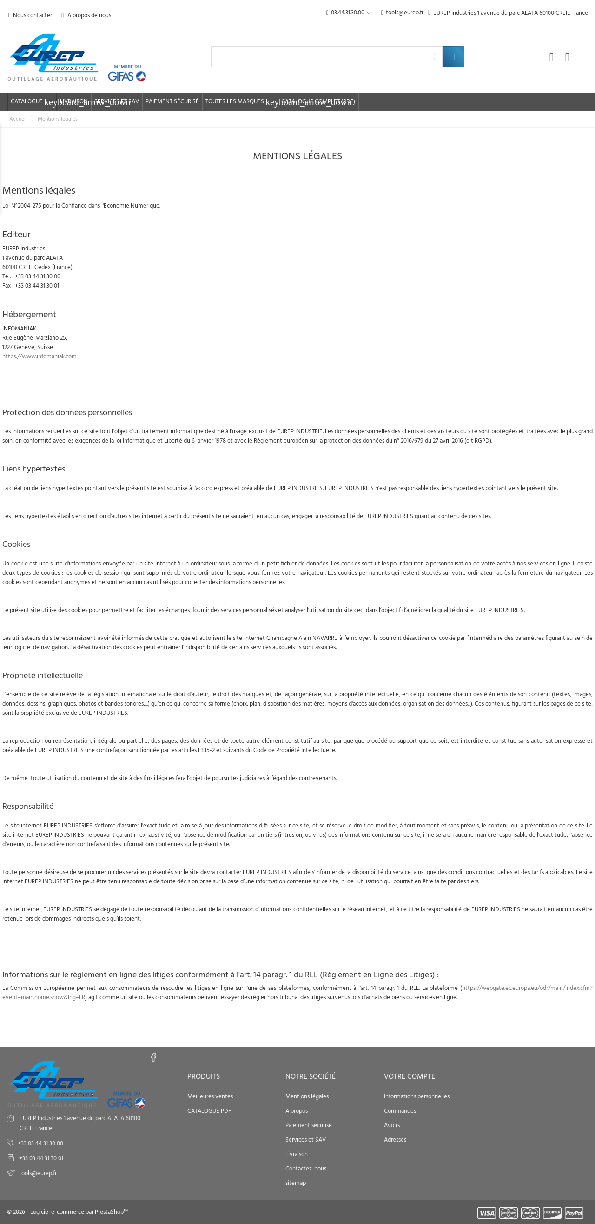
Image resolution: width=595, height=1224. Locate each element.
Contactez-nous (305, 1169)
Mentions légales (307, 1097)
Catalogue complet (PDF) (318, 102)
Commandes (400, 1111)
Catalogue (34, 102)
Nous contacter (29, 15)
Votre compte (409, 1077)
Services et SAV (116, 102)
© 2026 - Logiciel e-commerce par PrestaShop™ (67, 1212)
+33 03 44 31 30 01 (40, 1158)
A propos (296, 1111)
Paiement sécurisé (172, 102)
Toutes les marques (241, 102)
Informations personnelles (417, 1097)
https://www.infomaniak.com (39, 357)
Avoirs (392, 1125)
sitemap (295, 1183)
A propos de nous (86, 15)
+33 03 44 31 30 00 (40, 1144)
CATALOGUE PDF (209, 1111)
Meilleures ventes (210, 1097)
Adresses (395, 1140)
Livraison (74, 102)
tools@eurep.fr (402, 13)
